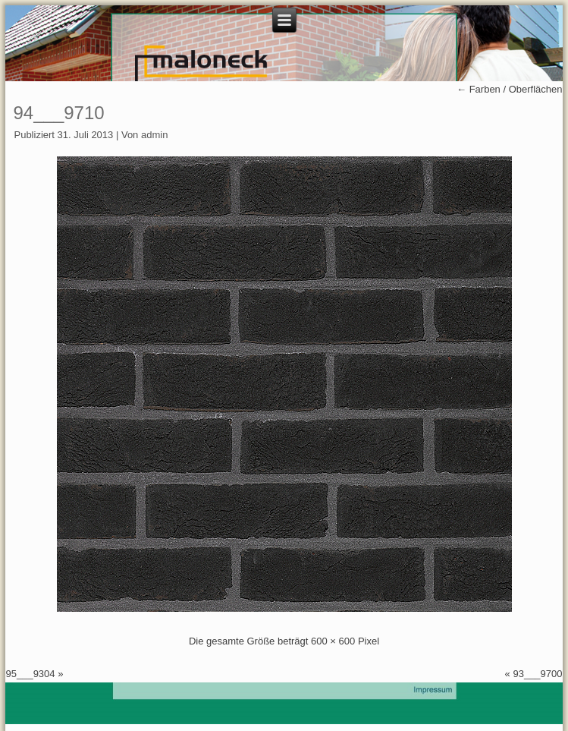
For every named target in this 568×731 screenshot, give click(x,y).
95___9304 (30, 673)
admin (154, 134)
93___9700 (537, 673)
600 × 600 (333, 641)
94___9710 (58, 112)
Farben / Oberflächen (509, 89)
